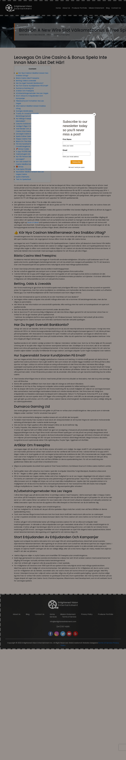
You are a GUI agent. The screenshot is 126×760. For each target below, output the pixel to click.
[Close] (94, 114)
